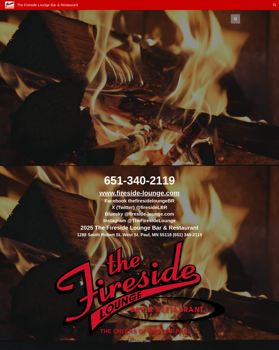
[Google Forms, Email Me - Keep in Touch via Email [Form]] (139, 88)
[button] (274, 5)
